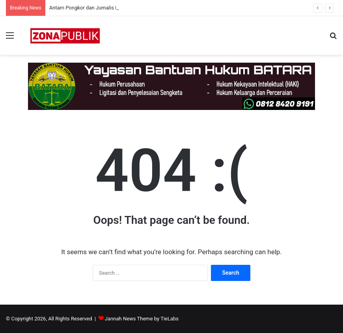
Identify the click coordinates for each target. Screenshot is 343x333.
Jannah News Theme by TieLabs (142, 319)
